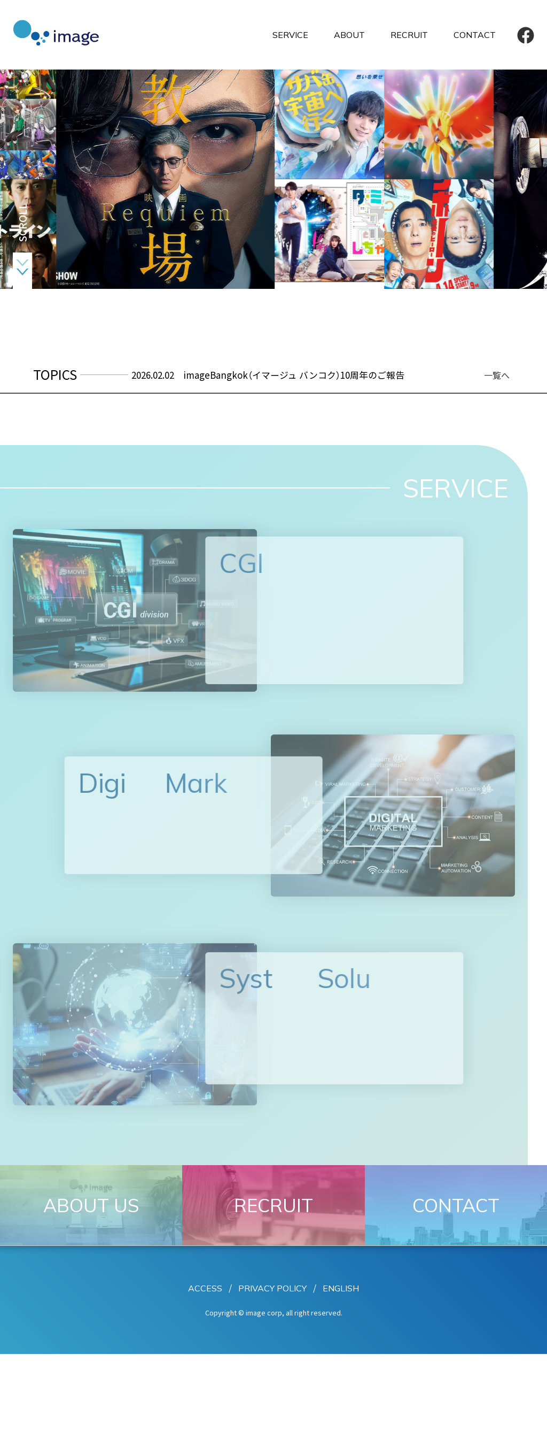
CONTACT (475, 34)
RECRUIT (409, 34)
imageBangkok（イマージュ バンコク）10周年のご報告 (293, 374)
